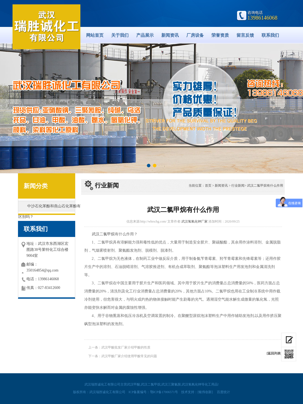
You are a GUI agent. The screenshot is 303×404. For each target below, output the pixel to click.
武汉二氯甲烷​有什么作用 (265, 185)
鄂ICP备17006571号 (164, 392)
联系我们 (270, 35)
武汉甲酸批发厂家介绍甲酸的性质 (125, 347)
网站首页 (95, 35)
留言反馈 (245, 35)
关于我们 (120, 35)
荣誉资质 (220, 35)
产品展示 (145, 35)
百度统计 (223, 392)
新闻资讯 (170, 35)
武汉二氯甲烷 (103, 234)
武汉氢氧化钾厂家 (194, 221)
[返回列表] (274, 353)
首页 (208, 185)
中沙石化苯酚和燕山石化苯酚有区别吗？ (49, 207)
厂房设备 (195, 35)
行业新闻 (237, 185)
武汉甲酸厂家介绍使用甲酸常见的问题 (129, 356)
